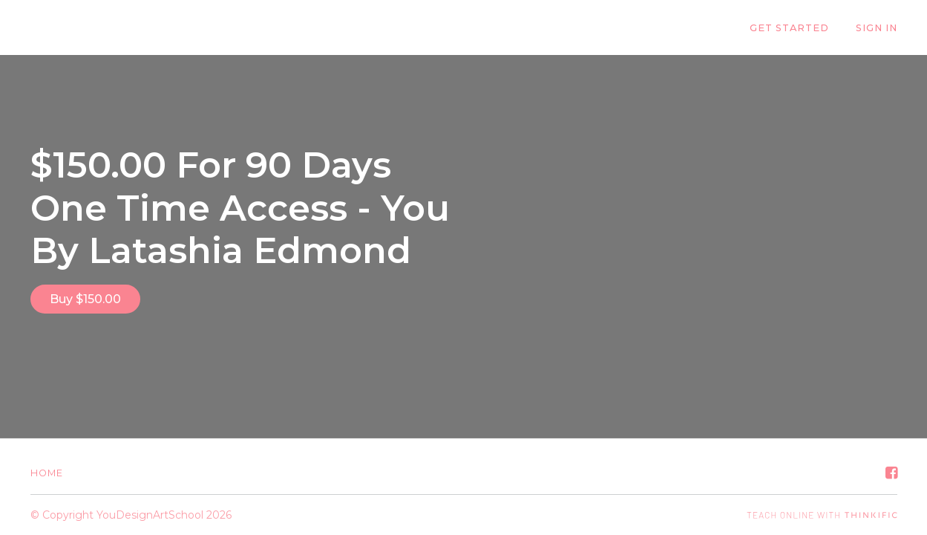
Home (46, 473)
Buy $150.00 (85, 299)
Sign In (876, 27)
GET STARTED (789, 27)
